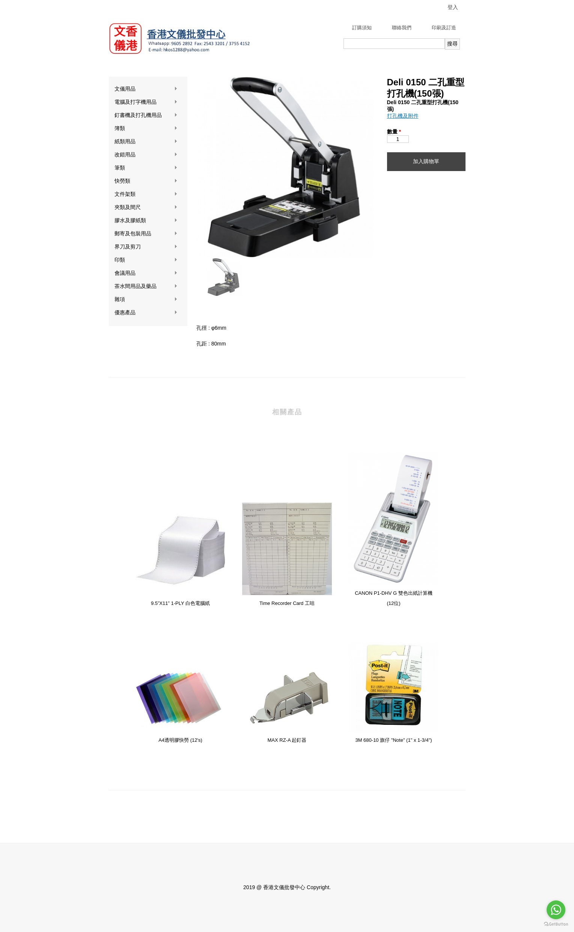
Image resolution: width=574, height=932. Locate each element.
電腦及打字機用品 (146, 102)
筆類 (146, 168)
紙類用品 (146, 141)
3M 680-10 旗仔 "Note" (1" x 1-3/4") (393, 740)
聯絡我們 (401, 27)
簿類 (146, 128)
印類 (146, 260)
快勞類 (146, 181)
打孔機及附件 (403, 116)
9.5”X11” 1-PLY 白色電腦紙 (180, 603)
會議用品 (146, 273)
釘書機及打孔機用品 (146, 115)
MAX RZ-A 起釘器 (286, 740)
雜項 (146, 299)
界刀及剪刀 (146, 247)
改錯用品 (146, 155)
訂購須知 (362, 27)
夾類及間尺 (146, 207)
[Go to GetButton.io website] (556, 924)
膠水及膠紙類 (146, 220)
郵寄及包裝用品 (146, 233)
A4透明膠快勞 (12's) (180, 740)
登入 (452, 7)
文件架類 (146, 194)
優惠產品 (146, 312)
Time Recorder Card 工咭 (287, 603)
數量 (394, 132)
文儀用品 (146, 89)
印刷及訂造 (444, 27)
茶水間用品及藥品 (146, 286)
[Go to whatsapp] (556, 909)
